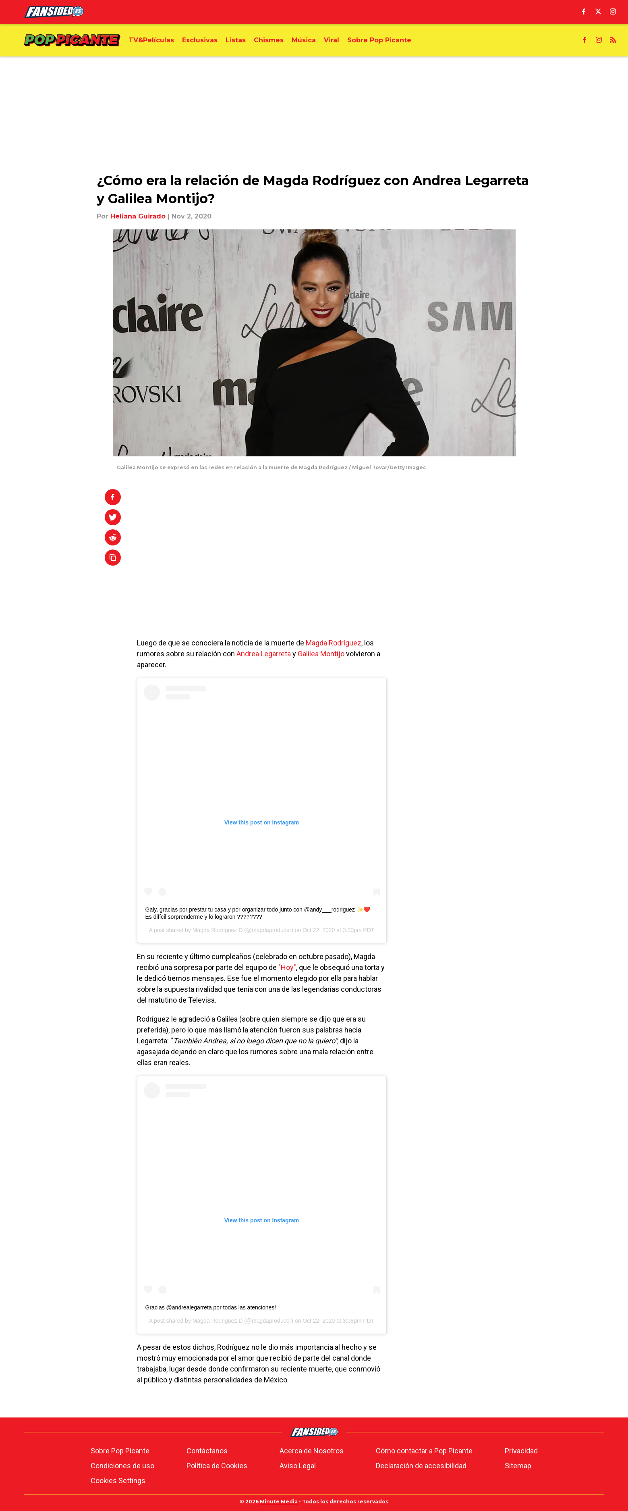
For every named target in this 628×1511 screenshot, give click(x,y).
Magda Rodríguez (333, 643)
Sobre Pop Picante (120, 1450)
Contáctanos (207, 1450)
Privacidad (521, 1450)
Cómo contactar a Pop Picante (424, 1450)
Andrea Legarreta (263, 653)
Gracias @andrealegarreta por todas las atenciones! (210, 1307)
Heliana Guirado (138, 216)
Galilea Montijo (321, 653)
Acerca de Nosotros (312, 1450)
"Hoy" (287, 967)
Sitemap (518, 1465)
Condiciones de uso (122, 1465)
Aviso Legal (298, 1465)
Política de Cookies (217, 1465)
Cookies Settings (118, 1480)
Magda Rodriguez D (218, 930)
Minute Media (279, 1502)
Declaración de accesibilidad (421, 1465)
